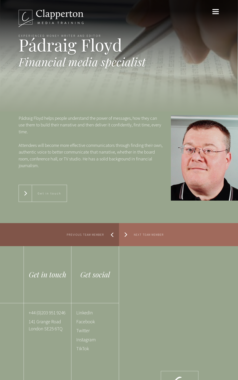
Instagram (86, 340)
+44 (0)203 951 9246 (47, 313)
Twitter (83, 331)
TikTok (82, 349)
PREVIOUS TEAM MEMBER (85, 234)
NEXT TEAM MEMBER (149, 234)
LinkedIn (84, 313)
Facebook (85, 322)
